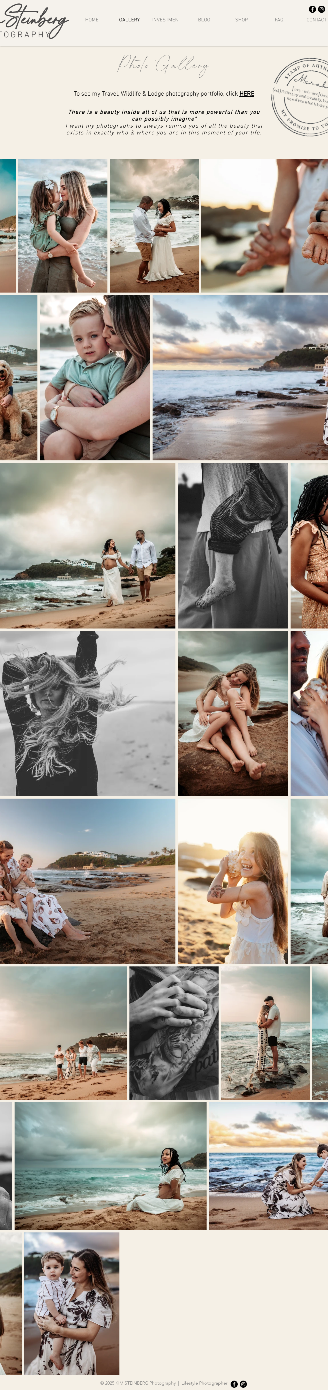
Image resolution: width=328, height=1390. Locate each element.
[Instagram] (321, 9)
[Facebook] (312, 9)
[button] (241, 20)
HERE (246, 94)
